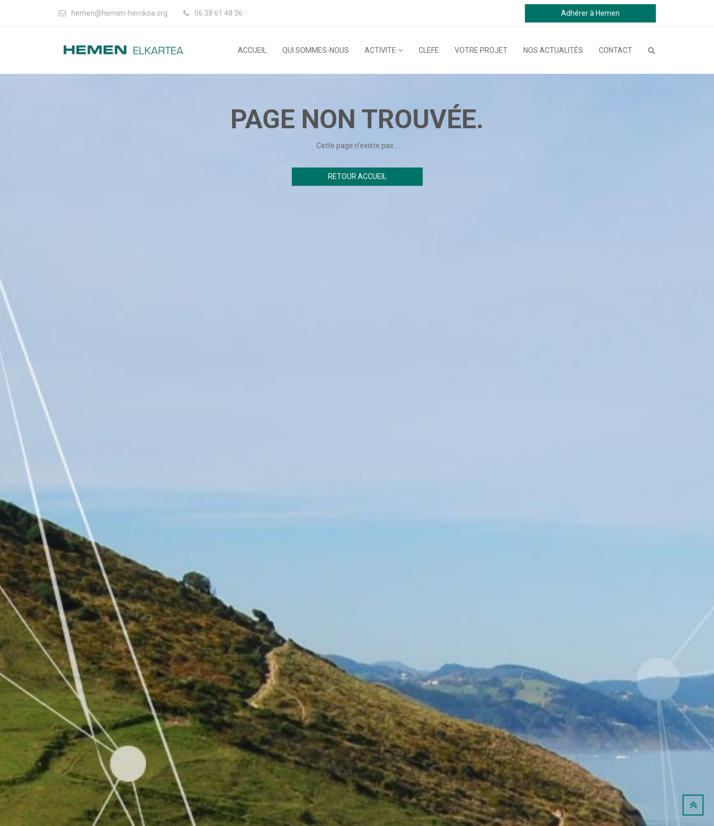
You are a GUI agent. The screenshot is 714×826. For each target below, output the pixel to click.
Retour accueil (357, 176)
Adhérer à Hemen (590, 13)
